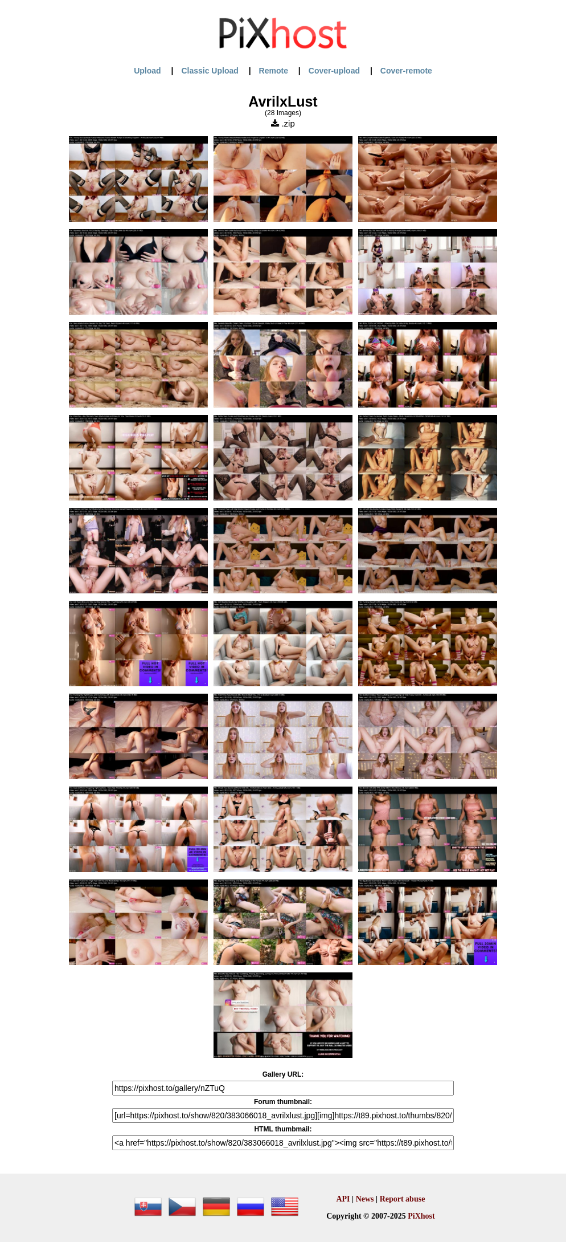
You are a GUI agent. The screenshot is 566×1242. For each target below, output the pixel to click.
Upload (147, 70)
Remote (273, 70)
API (343, 1199)
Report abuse (402, 1199)
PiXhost (421, 1216)
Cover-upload (334, 70)
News (365, 1199)
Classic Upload (209, 70)
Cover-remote (406, 70)
